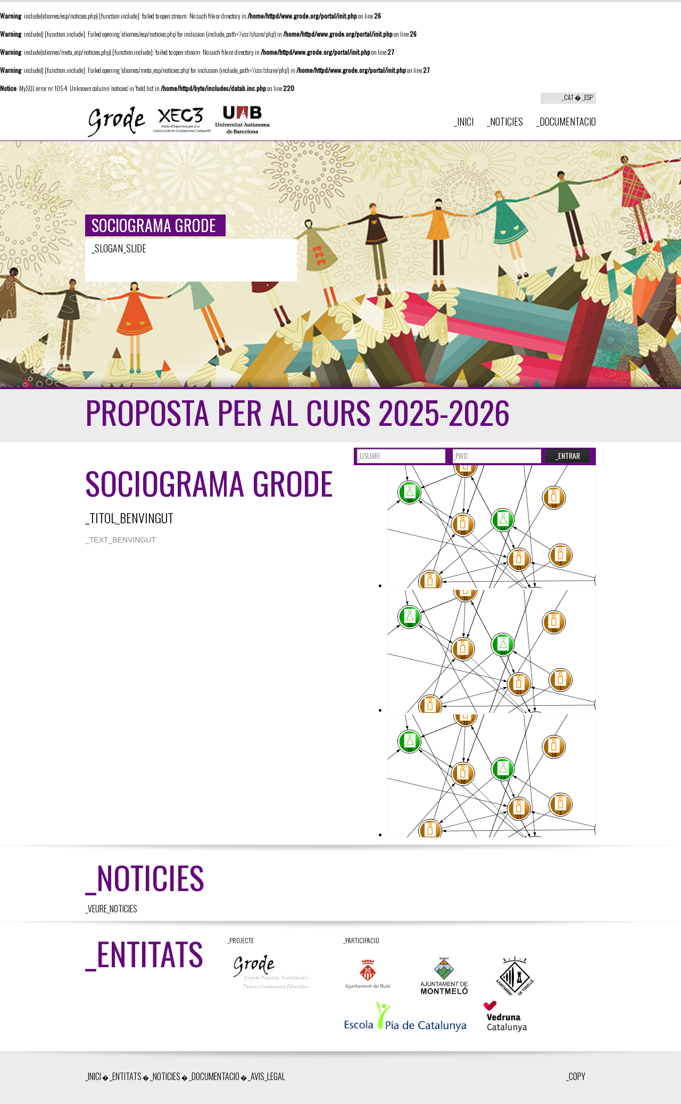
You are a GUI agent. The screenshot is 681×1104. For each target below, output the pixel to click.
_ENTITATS (126, 1076)
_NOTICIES (505, 121)
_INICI (464, 121)
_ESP (587, 97)
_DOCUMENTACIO (566, 121)
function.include (119, 15)
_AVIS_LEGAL (266, 1076)
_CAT (568, 97)
